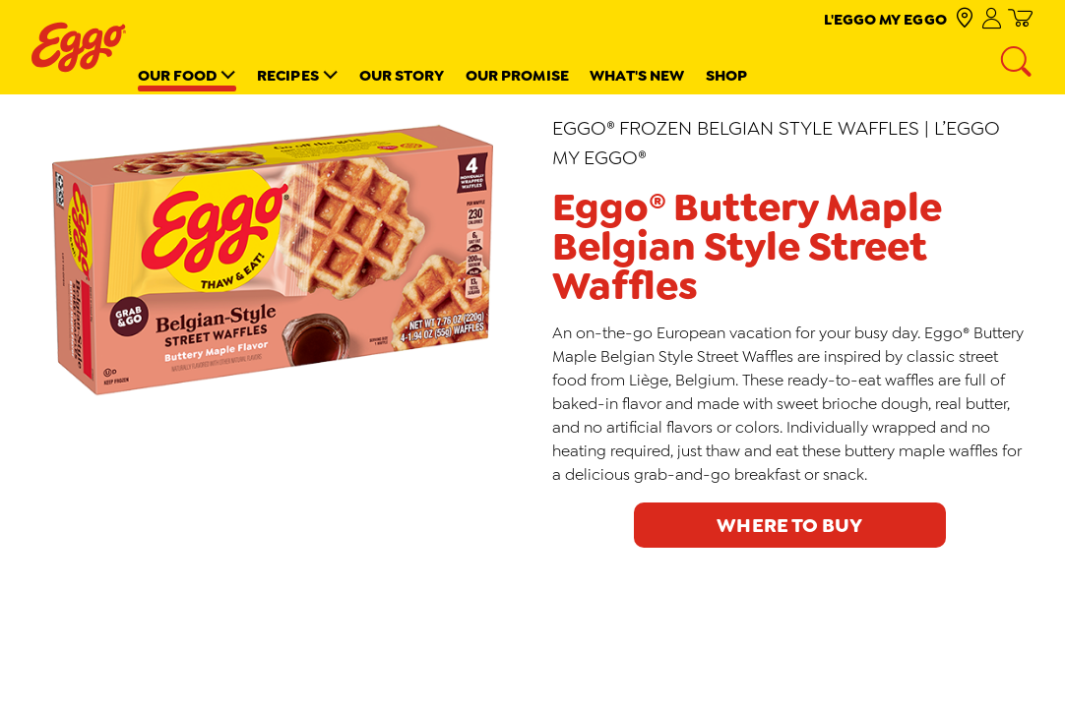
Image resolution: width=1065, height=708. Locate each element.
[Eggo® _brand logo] (78, 47)
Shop (726, 75)
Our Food (178, 75)
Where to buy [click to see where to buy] (789, 525)
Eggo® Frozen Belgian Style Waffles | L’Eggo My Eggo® (776, 142)
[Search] (1017, 63)
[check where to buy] (964, 19)
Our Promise (517, 75)
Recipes (288, 75)
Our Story (402, 75)
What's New (637, 75)
